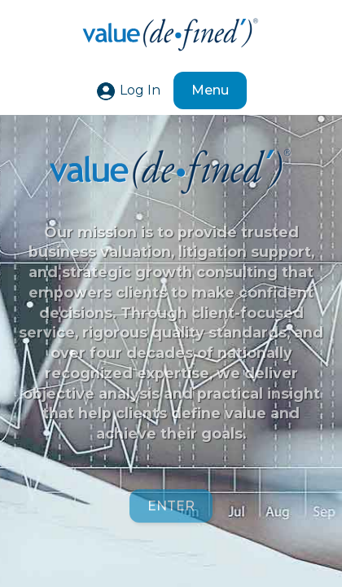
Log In (127, 90)
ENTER (171, 506)
